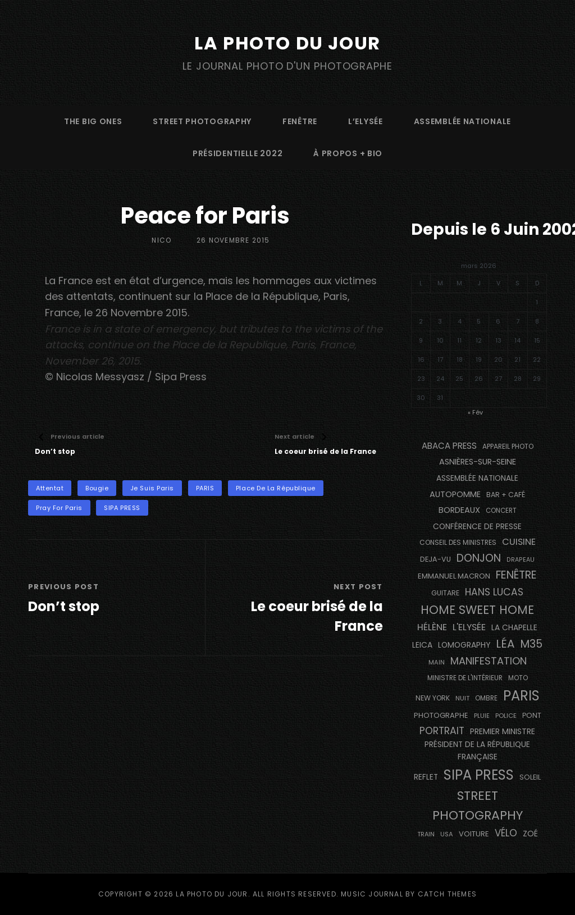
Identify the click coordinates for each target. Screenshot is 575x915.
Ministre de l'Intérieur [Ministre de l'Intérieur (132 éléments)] (465, 677)
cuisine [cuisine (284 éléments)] (519, 541)
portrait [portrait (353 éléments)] (441, 731)
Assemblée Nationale (462, 121)
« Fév (475, 412)
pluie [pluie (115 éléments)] (482, 715)
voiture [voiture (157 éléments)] (474, 833)
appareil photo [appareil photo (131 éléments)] (507, 446)
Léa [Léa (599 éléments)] (505, 644)
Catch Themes (447, 894)
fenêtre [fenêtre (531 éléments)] (516, 574)
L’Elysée (365, 121)
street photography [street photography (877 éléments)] (477, 805)
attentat (49, 488)
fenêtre (299, 121)
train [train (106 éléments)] (426, 834)
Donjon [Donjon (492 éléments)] (479, 558)
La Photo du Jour (287, 43)
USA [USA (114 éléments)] (446, 834)
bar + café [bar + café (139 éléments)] (505, 494)
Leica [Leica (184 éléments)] (422, 644)
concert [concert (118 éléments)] (501, 510)
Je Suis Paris (152, 488)
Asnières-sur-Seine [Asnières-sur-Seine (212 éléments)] (477, 461)
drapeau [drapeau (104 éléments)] (520, 560)
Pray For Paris (59, 507)
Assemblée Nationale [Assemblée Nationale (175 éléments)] (477, 478)
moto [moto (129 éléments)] (518, 677)
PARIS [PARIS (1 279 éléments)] (521, 695)
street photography (202, 121)
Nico (161, 240)
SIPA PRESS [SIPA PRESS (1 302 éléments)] (479, 775)
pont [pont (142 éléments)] (531, 715)
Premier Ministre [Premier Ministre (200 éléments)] (502, 731)
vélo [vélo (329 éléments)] (506, 833)
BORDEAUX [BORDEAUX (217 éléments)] (459, 510)
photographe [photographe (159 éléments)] (441, 715)
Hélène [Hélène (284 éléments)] (432, 627)
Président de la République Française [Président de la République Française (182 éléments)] (477, 750)
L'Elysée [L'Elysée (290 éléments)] (469, 627)
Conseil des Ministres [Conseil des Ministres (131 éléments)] (457, 542)
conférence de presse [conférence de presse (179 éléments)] (477, 526)
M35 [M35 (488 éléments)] (531, 644)
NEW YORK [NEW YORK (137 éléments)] (433, 698)
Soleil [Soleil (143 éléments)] (530, 777)
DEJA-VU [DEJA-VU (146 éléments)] (435, 559)
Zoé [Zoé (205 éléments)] (530, 833)
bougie (96, 488)
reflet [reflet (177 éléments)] (426, 777)
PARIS (205, 488)
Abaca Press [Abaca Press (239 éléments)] (449, 446)
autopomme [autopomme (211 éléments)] (455, 494)
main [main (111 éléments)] (436, 662)
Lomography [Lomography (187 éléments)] (464, 644)
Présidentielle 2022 (237, 153)
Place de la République (276, 488)
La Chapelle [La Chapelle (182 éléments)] (514, 627)
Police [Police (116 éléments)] (506, 715)
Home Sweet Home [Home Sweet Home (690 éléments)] (477, 610)
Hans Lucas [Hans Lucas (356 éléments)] (494, 592)
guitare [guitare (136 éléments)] (445, 593)
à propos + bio (347, 153)
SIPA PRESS (122, 507)
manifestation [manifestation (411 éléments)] (488, 661)
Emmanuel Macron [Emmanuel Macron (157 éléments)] (454, 576)
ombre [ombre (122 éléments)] (486, 698)
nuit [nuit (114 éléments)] (462, 698)
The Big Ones (93, 121)
